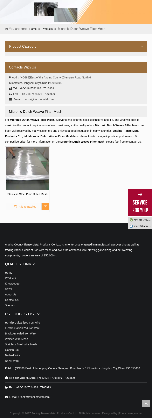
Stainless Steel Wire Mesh (21, 344)
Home (8, 272)
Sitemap (10, 305)
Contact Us (11, 299)
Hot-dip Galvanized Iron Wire (22, 322)
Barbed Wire (12, 355)
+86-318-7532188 (143, 219)
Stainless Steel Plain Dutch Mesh (27, 194)
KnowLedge (12, 283)
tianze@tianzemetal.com (143, 226)
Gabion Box (12, 349)
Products (10, 278)
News (8, 289)
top (146, 403)
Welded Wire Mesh (16, 339)
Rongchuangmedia (130, 413)
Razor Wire (12, 360)
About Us (10, 294)
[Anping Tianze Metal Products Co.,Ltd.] (8, 235)
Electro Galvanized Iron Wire (22, 328)
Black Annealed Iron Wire (20, 333)
